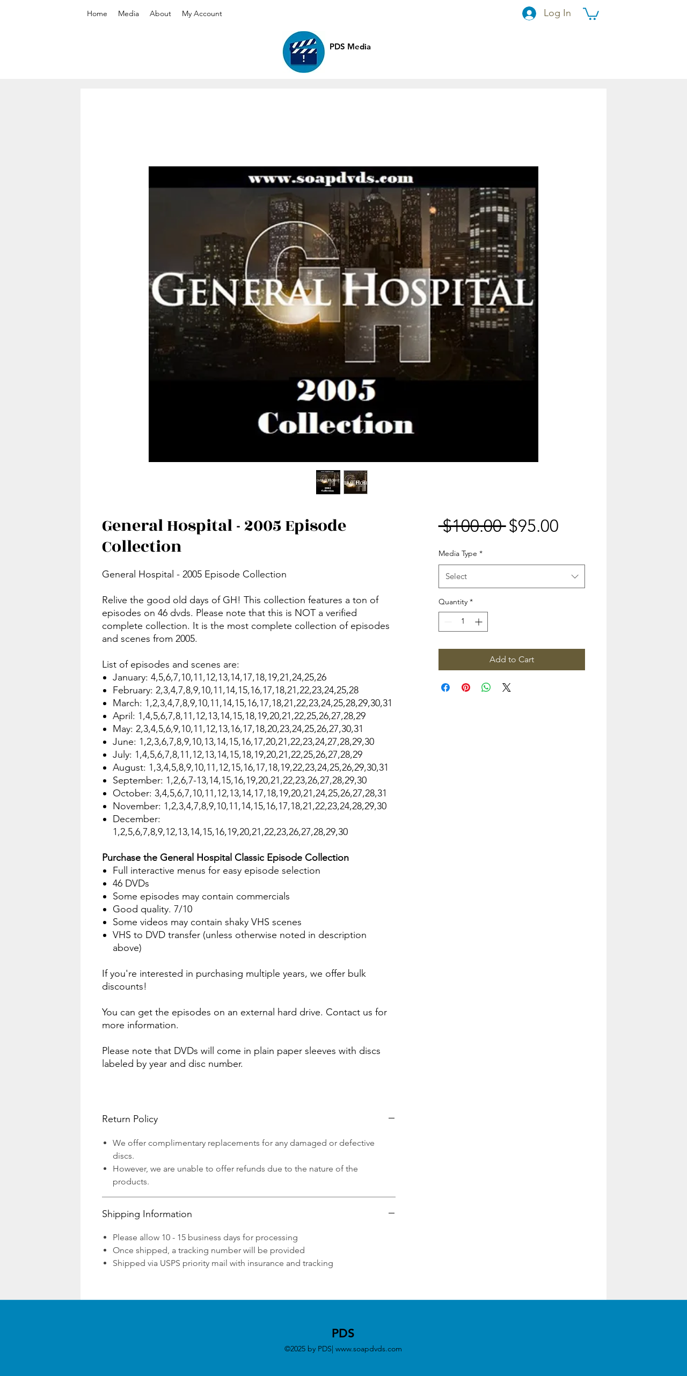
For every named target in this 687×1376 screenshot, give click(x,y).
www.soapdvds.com (368, 1348)
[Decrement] (447, 621)
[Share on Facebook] (445, 687)
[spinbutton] (463, 621)
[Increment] (479, 621)
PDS (343, 1333)
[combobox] (511, 576)
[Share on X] (506, 687)
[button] (591, 13)
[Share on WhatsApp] (486, 687)
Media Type (460, 553)
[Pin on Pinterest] (465, 687)
